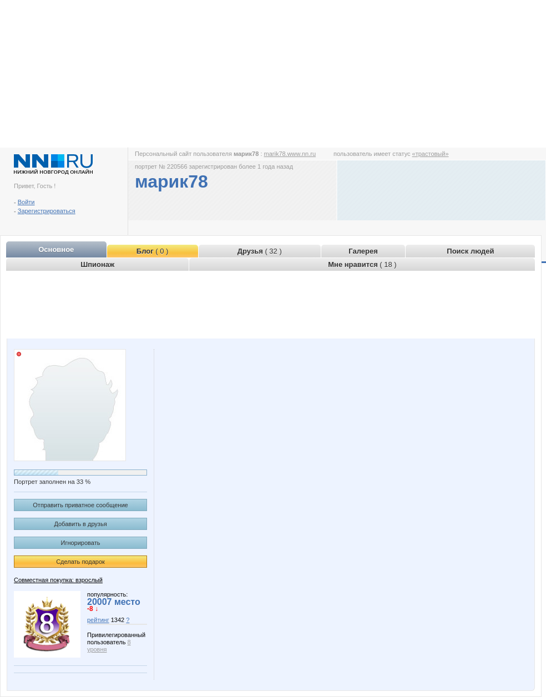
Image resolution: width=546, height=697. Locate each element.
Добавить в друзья (80, 524)
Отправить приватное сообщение (80, 505)
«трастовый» (430, 153)
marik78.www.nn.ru (290, 153)
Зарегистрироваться (46, 211)
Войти (26, 202)
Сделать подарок (80, 561)
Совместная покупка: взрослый (58, 580)
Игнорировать (80, 542)
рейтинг (98, 620)
